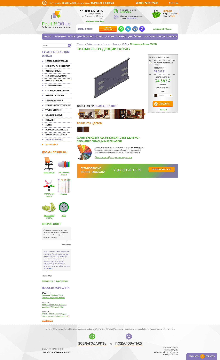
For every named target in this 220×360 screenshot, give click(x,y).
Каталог (47, 36)
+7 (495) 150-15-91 (92, 10)
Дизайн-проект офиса (152, 329)
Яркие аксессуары (54, 139)
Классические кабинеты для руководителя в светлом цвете (55, 314)
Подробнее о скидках (102, 3)
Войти (139, 3)
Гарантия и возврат (133, 329)
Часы (64, 216)
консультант (108, 28)
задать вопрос (62, 281)
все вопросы (47, 281)
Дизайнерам (135, 36)
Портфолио (150, 36)
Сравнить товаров (202, 356)
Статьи (161, 36)
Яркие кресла (49, 172)
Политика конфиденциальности (56, 352)
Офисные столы (53, 71)
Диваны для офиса (54, 95)
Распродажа (51, 144)
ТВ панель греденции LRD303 (163, 63)
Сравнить (163, 109)
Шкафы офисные (53, 115)
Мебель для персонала (56, 61)
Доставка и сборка (116, 36)
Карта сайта (169, 329)
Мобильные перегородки (57, 105)
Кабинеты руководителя (57, 66)
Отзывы (109, 329)
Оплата (99, 36)
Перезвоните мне (95, 21)
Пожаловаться (128, 343)
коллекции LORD (106, 106)
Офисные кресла (53, 80)
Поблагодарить (92, 343)
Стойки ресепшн (53, 85)
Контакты (172, 36)
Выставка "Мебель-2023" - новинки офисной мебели (53, 296)
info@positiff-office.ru (162, 29)
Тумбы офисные (53, 110)
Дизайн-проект (85, 36)
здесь (50, 268)
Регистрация (151, 3)
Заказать (164, 103)
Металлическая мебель (56, 130)
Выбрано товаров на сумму (170, 14)
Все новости (47, 321)
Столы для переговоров (57, 90)
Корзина (167, 11)
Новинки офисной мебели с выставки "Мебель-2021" (54, 305)
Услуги (71, 36)
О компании (59, 36)
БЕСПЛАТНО (125, 12)
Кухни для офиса (54, 100)
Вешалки (49, 120)
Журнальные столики (56, 134)
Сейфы (48, 125)
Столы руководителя (56, 76)
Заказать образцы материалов (113, 157)
